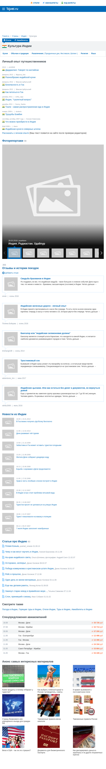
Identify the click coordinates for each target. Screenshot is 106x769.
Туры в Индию (63, 609)
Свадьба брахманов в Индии (35, 278)
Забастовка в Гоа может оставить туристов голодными (38, 445)
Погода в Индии (9, 609)
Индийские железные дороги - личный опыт (43, 306)
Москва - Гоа (23, 653)
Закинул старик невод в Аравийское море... (26, 591)
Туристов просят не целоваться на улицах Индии (36, 505)
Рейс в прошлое (13, 574)
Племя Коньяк (12, 546)
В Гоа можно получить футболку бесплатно (34, 421)
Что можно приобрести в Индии (20, 122)
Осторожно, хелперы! (15, 563)
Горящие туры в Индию (30, 609)
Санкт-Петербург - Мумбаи (29, 649)
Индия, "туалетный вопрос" (18, 99)
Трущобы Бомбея (13, 114)
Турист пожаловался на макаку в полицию (33, 517)
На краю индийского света (17, 557)
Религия (84, 53)
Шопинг (73, 53)
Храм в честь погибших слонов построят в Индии (36, 481)
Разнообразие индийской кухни (20, 77)
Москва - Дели (24, 623)
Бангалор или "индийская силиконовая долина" (45, 333)
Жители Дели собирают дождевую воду (32, 457)
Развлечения (37, 53)
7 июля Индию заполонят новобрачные (32, 528)
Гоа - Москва (23, 640)
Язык (93, 53)
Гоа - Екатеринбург (26, 636)
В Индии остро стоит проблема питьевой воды (35, 493)
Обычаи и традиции (20, 53)
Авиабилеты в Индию (82, 609)
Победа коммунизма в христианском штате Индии (29, 568)
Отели (36, 3)
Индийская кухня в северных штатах (22, 129)
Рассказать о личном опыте (15, 133)
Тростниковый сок (30, 360)
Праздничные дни (52, 53)
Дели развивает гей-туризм (27, 433)
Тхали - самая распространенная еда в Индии (27, 107)
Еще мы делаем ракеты (16, 585)
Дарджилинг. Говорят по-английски (22, 70)
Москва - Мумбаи (25, 627)
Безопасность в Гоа (14, 85)
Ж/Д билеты (70, 3)
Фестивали (65, 53)
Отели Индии (49, 609)
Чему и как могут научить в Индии (21, 552)
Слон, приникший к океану (17, 596)
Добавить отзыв (10, 273)
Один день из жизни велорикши (20, 580)
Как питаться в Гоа (14, 92)
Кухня (5, 53)
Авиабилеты (51, 3)
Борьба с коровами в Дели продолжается (33, 469)
